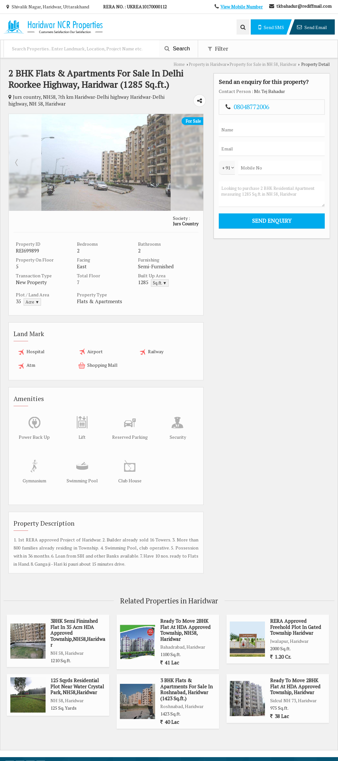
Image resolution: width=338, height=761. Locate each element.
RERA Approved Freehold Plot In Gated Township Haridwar (295, 618)
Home (179, 64)
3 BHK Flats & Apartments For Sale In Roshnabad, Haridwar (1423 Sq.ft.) (186, 680)
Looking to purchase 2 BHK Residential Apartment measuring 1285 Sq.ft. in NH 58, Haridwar (297, 201)
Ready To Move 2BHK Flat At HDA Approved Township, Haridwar (295, 677)
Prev (17, 161)
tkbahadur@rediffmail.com (304, 6)
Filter (218, 48)
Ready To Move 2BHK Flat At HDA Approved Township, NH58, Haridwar (185, 621)
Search (177, 49)
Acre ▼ (32, 301)
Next (236, 161)
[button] (241, 7)
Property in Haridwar (208, 64)
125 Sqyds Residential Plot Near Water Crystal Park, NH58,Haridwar (77, 677)
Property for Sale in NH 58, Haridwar (263, 64)
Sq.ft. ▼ (187, 282)
